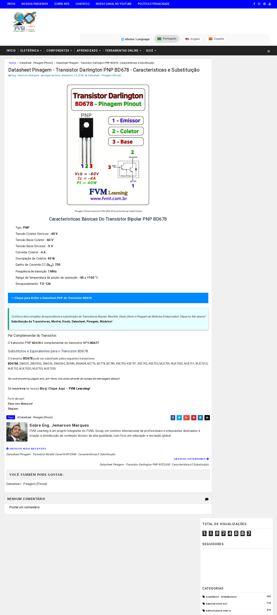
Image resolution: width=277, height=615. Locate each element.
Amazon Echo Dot (216, 126)
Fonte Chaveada (215, 244)
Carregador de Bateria (219, 174)
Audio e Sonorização (218, 161)
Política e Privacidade (153, 3)
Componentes (57, 31)
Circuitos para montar (220, 181)
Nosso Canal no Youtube (113, 3)
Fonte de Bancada (216, 258)
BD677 (94, 336)
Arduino (211, 153)
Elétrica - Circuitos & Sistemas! (225, 216)
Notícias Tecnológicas (220, 286)
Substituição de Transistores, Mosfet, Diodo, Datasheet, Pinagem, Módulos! (62, 314)
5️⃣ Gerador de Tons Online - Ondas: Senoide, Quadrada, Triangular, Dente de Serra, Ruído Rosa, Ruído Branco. (38, 585)
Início (11, 3)
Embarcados (213, 223)
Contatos (82, 3)
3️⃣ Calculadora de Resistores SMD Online (34, 562)
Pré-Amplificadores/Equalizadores (227, 300)
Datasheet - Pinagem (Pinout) (36, 44)
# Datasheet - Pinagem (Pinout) (34, 410)
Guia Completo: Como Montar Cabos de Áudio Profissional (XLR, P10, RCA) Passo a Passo (245, 328)
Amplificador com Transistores (225, 140)
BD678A (13, 356)
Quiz (149, 31)
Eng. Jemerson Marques (82, 608)
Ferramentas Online (121, 31)
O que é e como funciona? (221, 293)
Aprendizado (87, 31)
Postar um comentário (24, 495)
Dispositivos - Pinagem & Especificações (230, 209)
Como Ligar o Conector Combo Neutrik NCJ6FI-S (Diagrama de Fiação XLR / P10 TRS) (245, 393)
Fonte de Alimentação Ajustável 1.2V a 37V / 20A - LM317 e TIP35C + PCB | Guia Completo (245, 345)
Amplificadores (215, 147)
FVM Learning (79, 382)
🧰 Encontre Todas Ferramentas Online (31, 533)
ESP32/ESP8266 (214, 237)
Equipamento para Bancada (222, 230)
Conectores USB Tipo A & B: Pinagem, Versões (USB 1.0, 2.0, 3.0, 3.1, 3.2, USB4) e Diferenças (245, 376)
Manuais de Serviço (218, 272)
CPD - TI (210, 196)
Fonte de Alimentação (219, 251)
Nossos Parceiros (34, 3)
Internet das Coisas (218, 265)
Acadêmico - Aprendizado (221, 119)
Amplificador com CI (218, 133)
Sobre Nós (61, 3)
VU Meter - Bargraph (218, 307)
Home (12, 44)
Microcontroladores (219, 279)
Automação (213, 168)
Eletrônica (29, 31)
